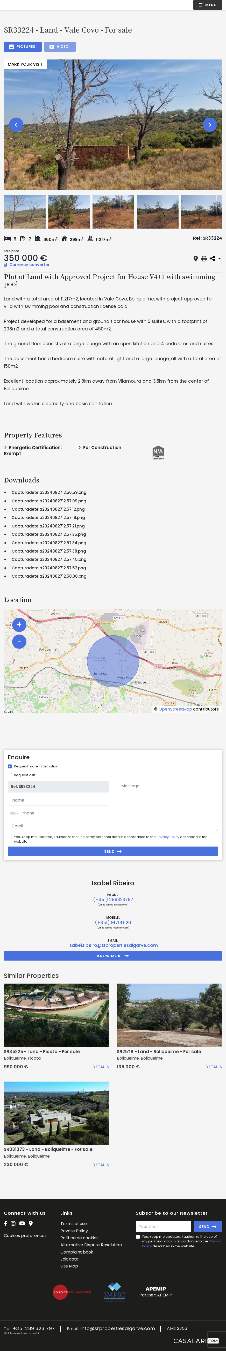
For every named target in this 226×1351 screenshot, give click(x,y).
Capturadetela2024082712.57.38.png (49, 551)
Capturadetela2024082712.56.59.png (49, 492)
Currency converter (27, 264)
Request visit (24, 775)
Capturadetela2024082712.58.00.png (49, 576)
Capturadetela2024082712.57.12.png (48, 509)
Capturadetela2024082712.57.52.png (49, 568)
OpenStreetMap (175, 709)
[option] (113, 124)
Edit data (69, 1259)
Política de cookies (79, 1238)
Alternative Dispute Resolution (91, 1245)
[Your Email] (163, 1226)
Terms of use (73, 1224)
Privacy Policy (168, 836)
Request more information (36, 766)
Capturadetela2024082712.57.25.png (49, 534)
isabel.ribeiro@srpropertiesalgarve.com (113, 945)
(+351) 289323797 (113, 899)
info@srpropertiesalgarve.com (117, 1329)
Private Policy (74, 1231)
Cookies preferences (25, 1236)
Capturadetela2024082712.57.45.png (49, 559)
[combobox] (58, 813)
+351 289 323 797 (34, 1329)
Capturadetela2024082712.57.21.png (48, 526)
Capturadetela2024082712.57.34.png (49, 543)
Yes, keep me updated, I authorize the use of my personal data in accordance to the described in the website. (111, 839)
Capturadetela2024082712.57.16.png (48, 517)
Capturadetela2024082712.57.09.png (49, 501)
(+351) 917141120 (113, 922)
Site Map (69, 1266)
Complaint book (76, 1252)
